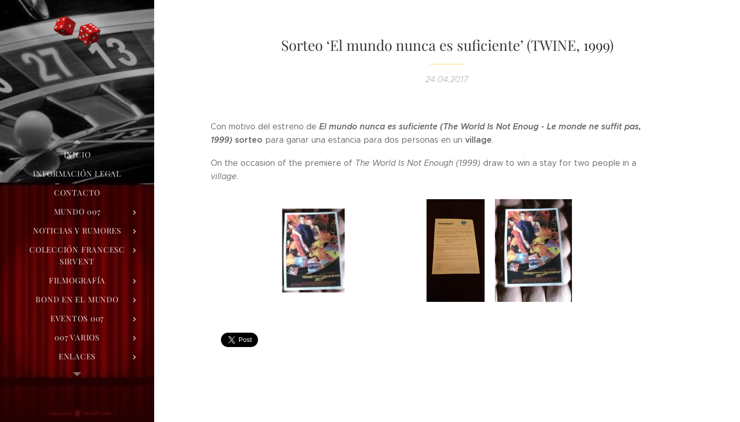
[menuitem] (77, 155)
